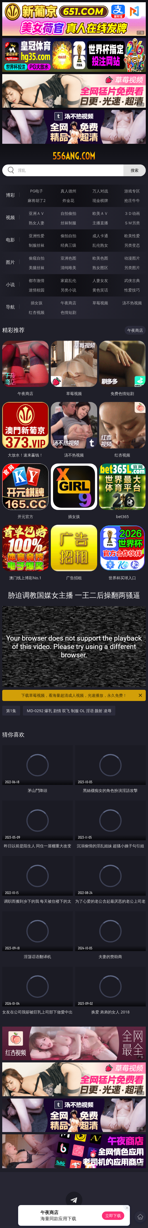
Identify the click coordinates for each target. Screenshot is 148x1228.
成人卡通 (100, 235)
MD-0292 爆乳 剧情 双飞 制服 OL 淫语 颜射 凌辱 (69, 710)
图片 (10, 262)
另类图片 (132, 267)
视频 (10, 217)
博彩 (10, 195)
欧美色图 (100, 258)
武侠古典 (132, 280)
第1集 (11, 710)
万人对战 (100, 191)
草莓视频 (100, 302)
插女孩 (36, 302)
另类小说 (68, 290)
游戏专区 (132, 191)
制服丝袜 (36, 245)
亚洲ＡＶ (36, 213)
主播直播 (100, 222)
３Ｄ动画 (132, 213)
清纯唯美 (68, 267)
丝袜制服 (68, 222)
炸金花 (68, 200)
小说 (10, 284)
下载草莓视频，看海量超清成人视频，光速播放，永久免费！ (82, 695)
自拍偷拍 (68, 213)
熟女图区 (100, 267)
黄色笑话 (100, 290)
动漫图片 (132, 258)
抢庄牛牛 (132, 200)
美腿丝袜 (36, 267)
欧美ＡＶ (100, 213)
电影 (10, 240)
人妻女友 (100, 280)
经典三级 (68, 245)
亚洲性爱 (36, 235)
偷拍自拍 (68, 235)
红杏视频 (36, 312)
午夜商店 (68, 302)
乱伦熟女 (100, 245)
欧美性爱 (132, 235)
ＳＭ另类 (132, 222)
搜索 (135, 170)
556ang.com (73, 156)
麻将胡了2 (37, 200)
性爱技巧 (132, 290)
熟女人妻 (36, 222)
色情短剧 (68, 312)
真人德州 (68, 191)
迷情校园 (36, 290)
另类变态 (132, 245)
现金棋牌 (100, 200)
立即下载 (113, 1215)
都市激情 (36, 280)
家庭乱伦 (68, 280)
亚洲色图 (68, 258)
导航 (10, 307)
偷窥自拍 (36, 258)
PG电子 (36, 191)
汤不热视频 (132, 302)
